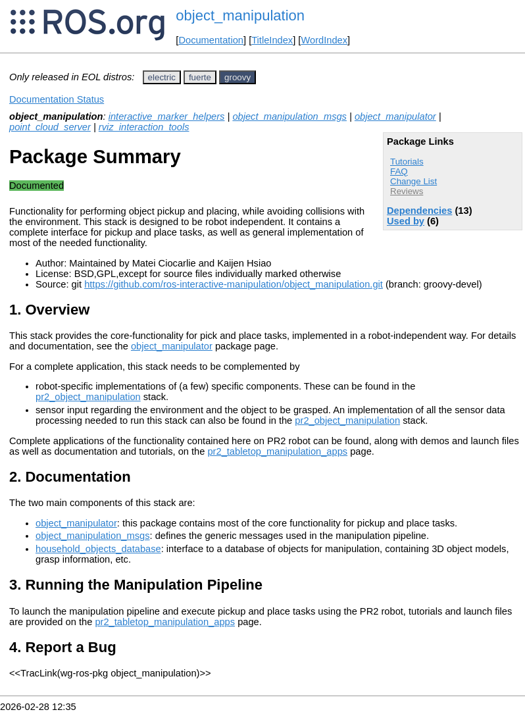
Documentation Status (56, 99)
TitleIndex (272, 40)
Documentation (210, 40)
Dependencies (419, 210)
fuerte (200, 77)
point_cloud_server (50, 127)
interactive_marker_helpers (167, 116)
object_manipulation (240, 15)
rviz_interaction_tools (144, 127)
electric (162, 77)
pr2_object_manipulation (88, 397)
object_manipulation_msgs (289, 116)
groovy (237, 77)
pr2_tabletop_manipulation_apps (277, 451)
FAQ (399, 171)
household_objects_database (98, 549)
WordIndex (324, 40)
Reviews (406, 191)
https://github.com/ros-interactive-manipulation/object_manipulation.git (233, 284)
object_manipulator (395, 116)
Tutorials (407, 161)
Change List (413, 181)
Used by (405, 221)
